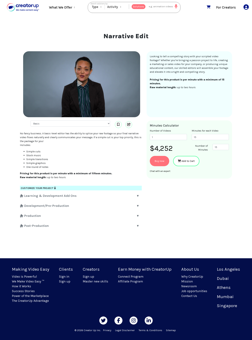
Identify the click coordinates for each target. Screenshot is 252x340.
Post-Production (34, 226)
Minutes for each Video (205, 130)
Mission (187, 281)
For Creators (226, 8)
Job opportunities (194, 291)
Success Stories (23, 291)
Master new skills (95, 281)
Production (30, 216)
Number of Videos (160, 130)
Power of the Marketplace (30, 296)
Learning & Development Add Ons (48, 196)
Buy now (159, 161)
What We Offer (60, 8)
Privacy (107, 330)
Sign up (64, 281)
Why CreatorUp (192, 276)
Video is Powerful (24, 276)
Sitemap (171, 330)
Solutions (138, 7)
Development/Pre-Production (44, 206)
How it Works (21, 286)
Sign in (64, 276)
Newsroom (189, 286)
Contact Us (189, 296)
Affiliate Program (130, 281)
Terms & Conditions (150, 330)
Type (95, 7)
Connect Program (131, 276)
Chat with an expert (160, 171)
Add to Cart (186, 161)
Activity (112, 7)
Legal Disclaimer (125, 330)
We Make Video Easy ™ (28, 281)
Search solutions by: (99, 4)
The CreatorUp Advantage (30, 301)
